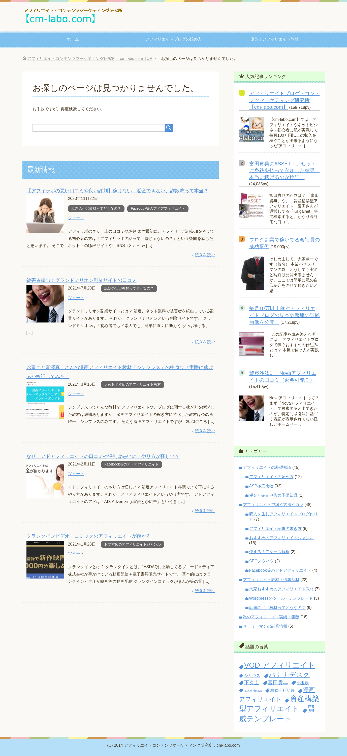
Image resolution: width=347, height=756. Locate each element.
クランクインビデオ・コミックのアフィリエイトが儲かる (88, 534)
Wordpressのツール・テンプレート (281, 598)
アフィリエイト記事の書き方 (275, 528)
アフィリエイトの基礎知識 (267, 467)
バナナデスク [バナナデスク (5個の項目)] (289, 674)
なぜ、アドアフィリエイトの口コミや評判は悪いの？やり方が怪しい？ (103, 455)
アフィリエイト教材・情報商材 (271, 580)
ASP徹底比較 (261, 486)
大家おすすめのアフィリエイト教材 (132, 383)
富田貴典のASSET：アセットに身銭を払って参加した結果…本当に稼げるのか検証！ (284, 170)
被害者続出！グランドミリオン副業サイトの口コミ (81, 279)
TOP (89, 58)
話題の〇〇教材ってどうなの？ (96, 208)
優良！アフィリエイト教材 (274, 39)
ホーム (73, 39)
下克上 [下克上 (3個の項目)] (251, 682)
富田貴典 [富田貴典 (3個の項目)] (278, 682)
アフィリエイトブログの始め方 (173, 39)
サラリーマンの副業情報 (265, 626)
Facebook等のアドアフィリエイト (158, 208)
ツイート (76, 217)
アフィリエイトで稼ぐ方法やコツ (273, 504)
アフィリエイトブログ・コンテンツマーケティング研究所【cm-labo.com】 (284, 100)
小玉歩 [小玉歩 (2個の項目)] (303, 682)
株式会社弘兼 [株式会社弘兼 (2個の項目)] (282, 690)
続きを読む (205, 255)
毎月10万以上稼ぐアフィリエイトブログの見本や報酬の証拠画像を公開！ (284, 315)
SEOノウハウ (261, 561)
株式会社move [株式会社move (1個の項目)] (253, 690)
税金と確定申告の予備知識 (273, 495)
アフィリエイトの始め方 (271, 477)
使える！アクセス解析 (269, 552)
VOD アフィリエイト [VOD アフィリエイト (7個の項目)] (279, 665)
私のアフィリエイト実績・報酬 (271, 617)
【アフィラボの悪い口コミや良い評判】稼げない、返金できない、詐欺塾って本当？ (117, 190)
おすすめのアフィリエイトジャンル (132, 543)
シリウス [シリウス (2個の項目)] (252, 675)
